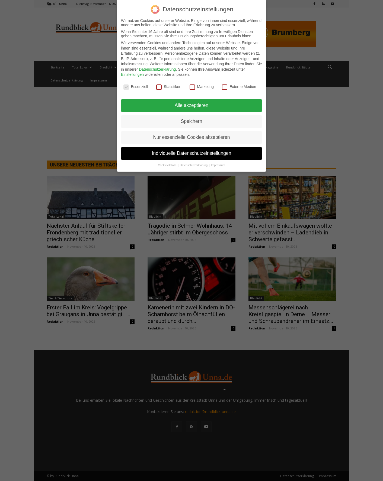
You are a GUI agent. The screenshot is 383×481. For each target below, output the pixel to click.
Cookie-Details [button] (167, 163)
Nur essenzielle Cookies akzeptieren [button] (191, 135)
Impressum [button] (218, 163)
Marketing (202, 85)
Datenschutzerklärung (157, 67)
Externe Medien (239, 85)
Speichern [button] (191, 119)
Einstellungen (132, 73)
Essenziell (135, 85)
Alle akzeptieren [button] (192, 103)
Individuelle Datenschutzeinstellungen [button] (191, 151)
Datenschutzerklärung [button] (194, 163)
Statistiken (168, 85)
